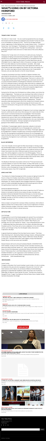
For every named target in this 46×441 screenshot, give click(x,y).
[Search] (42, 429)
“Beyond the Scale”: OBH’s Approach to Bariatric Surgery (18, 297)
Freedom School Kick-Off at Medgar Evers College (16, 305)
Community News (6, 296)
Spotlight (5, 318)
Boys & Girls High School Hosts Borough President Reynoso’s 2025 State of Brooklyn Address (21, 409)
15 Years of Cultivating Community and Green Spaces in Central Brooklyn (21, 380)
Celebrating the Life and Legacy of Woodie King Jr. (16, 319)
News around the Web (10, 5)
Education (5, 304)
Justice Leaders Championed (10, 311)
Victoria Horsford (12, 19)
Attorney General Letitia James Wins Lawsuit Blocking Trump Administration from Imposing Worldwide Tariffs (22, 353)
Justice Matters (6, 310)
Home (2, 5)
